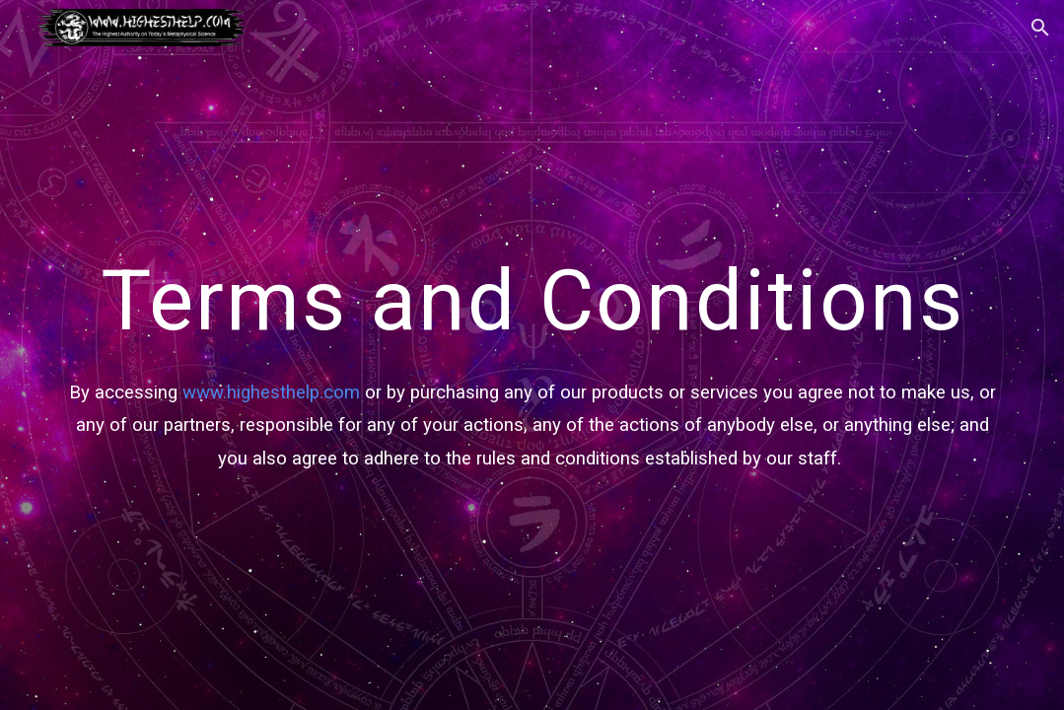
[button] (1040, 27)
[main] (531, 355)
